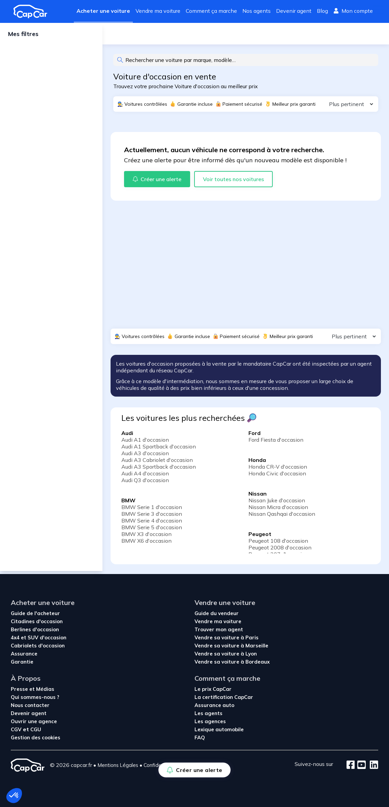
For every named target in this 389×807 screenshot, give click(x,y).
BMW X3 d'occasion (146, 536)
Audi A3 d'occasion (145, 455)
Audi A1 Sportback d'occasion (158, 449)
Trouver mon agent (218, 629)
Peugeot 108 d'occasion (278, 543)
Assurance (24, 653)
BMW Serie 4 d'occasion (151, 523)
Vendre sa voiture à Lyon (225, 653)
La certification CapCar (223, 697)
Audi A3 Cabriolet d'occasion (157, 462)
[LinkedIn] (372, 765)
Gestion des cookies (35, 737)
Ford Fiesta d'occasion (275, 442)
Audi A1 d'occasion (145, 442)
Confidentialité (160, 765)
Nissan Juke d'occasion (276, 503)
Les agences (210, 721)
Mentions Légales (117, 765)
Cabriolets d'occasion (38, 645)
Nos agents (256, 10)
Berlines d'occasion (35, 629)
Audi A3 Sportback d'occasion (158, 469)
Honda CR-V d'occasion (277, 469)
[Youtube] (360, 765)
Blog (322, 10)
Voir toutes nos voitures (233, 181)
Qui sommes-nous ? (35, 697)
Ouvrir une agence (34, 721)
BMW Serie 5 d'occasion (151, 530)
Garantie (22, 662)
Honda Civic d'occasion (277, 476)
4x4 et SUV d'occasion (38, 637)
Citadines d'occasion (37, 621)
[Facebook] (351, 765)
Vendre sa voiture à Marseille (231, 645)
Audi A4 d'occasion (145, 476)
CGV (17, 729)
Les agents (208, 713)
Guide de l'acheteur (35, 613)
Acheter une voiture (103, 10)
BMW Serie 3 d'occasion (151, 516)
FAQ (199, 737)
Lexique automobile (219, 729)
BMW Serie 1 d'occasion (151, 509)
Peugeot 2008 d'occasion (279, 550)
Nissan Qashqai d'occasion (281, 516)
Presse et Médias (32, 689)
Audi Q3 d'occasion (145, 482)
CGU (35, 729)
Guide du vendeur (216, 613)
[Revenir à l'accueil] (33, 11)
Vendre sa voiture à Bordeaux (232, 662)
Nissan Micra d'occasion (278, 509)
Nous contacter (30, 705)
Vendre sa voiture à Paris (226, 637)
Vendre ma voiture (158, 10)
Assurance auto (214, 705)
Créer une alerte (139, 35)
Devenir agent (293, 10)
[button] (14, 795)
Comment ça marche (211, 10)
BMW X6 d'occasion (146, 543)
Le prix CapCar (213, 689)
